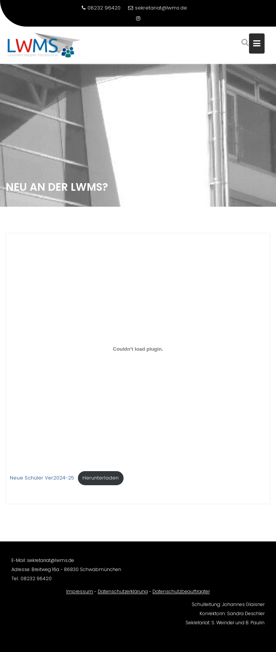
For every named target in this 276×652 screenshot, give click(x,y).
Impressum (79, 595)
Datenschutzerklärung (123, 595)
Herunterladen (100, 479)
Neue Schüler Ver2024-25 (42, 479)
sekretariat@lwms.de (157, 7)
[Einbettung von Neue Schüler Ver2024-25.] (138, 350)
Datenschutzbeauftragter (181, 595)
